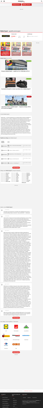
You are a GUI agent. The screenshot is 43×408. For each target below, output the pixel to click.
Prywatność (34, 397)
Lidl (13, 398)
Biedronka (15, 400)
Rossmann (15, 402)
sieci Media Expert (8, 138)
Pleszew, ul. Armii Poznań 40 (14, 158)
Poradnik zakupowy (5, 405)
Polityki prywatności (25, 401)
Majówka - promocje (26, 4)
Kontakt (24, 397)
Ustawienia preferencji (32, 401)
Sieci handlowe (5, 401)
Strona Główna (5, 397)
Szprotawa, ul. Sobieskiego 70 (14, 163)
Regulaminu (37, 400)
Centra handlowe (5, 403)
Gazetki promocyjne (5, 399)
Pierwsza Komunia (16, 4)
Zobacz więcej (16, 167)
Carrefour (14, 404)
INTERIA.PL (28, 402)
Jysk (14, 406)
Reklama (29, 397)
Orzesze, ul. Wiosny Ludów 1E (14, 150)
